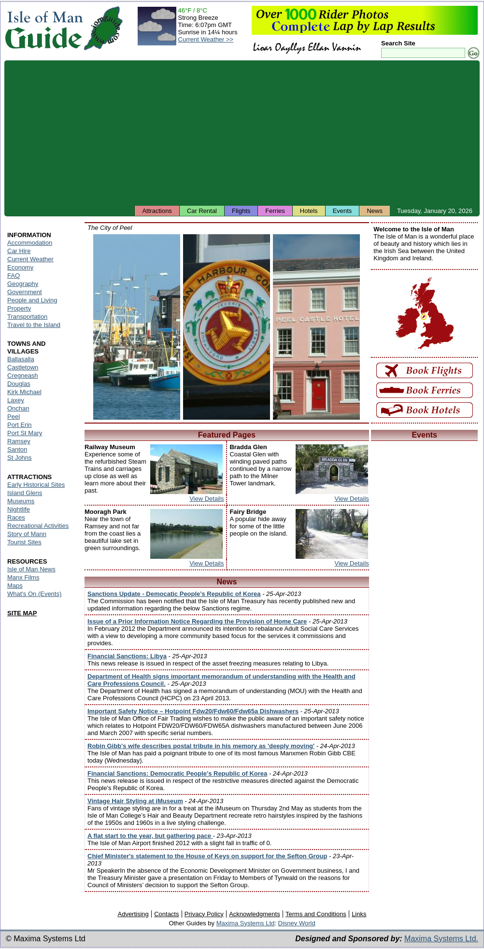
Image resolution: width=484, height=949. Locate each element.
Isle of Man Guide (43, 28)
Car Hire (18, 251)
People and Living (32, 300)
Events (342, 210)
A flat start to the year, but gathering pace (150, 835)
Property (19, 308)
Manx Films (23, 577)
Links (359, 914)
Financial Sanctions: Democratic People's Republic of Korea (177, 773)
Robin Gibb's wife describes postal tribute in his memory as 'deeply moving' (200, 746)
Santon (17, 449)
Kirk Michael (24, 392)
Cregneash (22, 375)
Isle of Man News (31, 569)
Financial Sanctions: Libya (127, 656)
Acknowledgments (254, 914)
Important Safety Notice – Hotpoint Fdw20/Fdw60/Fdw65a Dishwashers (193, 711)
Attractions (156, 210)
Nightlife (18, 509)
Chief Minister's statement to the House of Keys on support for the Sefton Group (207, 856)
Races (16, 517)
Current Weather (30, 259)
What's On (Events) (34, 593)
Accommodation (29, 242)
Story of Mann (26, 534)
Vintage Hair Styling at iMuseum (135, 801)
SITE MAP (22, 613)
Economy (20, 267)
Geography (22, 283)
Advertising (132, 914)
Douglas (18, 383)
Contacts (166, 914)
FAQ (13, 275)
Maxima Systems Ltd (245, 923)
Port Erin (19, 424)
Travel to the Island (33, 324)
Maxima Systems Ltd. (441, 939)
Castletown (22, 367)
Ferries (275, 210)
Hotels (309, 210)
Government (24, 292)
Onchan (18, 408)
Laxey (15, 400)
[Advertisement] (242, 132)
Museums (20, 501)
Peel (13, 416)
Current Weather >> (206, 39)
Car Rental (202, 210)
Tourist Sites (24, 542)
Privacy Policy (204, 914)
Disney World (296, 923)
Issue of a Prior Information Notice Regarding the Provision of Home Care (197, 621)
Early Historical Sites (36, 484)
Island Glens (24, 492)
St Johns (19, 457)
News (375, 210)
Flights (241, 210)
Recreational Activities (38, 525)
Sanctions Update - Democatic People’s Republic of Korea (174, 593)
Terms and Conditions (315, 914)
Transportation (27, 316)
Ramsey (18, 441)
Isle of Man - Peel (136, 327)
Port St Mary (24, 433)
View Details (206, 498)
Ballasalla (20, 359)
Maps (15, 585)
